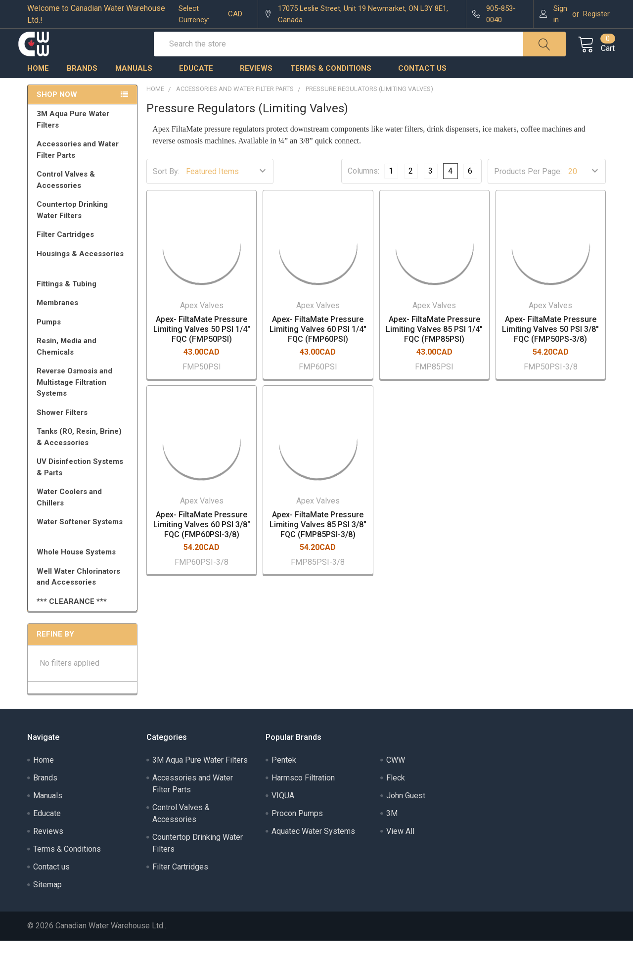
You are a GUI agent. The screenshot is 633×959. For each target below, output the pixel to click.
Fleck (395, 796)
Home (38, 86)
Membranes (84, 321)
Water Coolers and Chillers (84, 515)
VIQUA (282, 814)
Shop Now (57, 112)
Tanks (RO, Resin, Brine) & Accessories (84, 455)
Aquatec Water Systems (313, 849)
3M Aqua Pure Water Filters (84, 138)
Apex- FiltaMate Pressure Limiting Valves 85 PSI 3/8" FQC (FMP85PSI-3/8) (318, 542)
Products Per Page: (528, 189)
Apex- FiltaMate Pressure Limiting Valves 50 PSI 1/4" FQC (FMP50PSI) (201, 347)
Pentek (283, 778)
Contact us (422, 86)
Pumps (84, 340)
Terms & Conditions (335, 86)
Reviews (256, 86)
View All (400, 849)
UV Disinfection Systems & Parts (84, 485)
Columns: (363, 189)
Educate (200, 86)
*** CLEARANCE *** (72, 619)
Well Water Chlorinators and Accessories (78, 595)
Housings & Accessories (84, 276)
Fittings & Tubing (84, 302)
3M (392, 831)
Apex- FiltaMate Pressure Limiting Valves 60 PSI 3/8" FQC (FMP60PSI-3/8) (201, 542)
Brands (82, 86)
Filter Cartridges (84, 252)
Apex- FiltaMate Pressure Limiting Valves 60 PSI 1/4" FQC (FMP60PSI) (318, 347)
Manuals (138, 86)
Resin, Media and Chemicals (84, 365)
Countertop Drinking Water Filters (72, 228)
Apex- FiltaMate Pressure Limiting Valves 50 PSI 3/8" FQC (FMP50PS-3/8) (550, 347)
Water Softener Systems (84, 544)
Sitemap (47, 903)
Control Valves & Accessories (84, 198)
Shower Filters (84, 430)
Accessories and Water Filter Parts (84, 168)
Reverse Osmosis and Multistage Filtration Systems (84, 400)
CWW (395, 778)
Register (596, 13)
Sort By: (166, 189)
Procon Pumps (297, 831)
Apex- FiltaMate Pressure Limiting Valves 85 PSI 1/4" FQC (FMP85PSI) (434, 347)
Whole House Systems (84, 570)
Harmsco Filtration (303, 796)
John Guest (405, 814)
